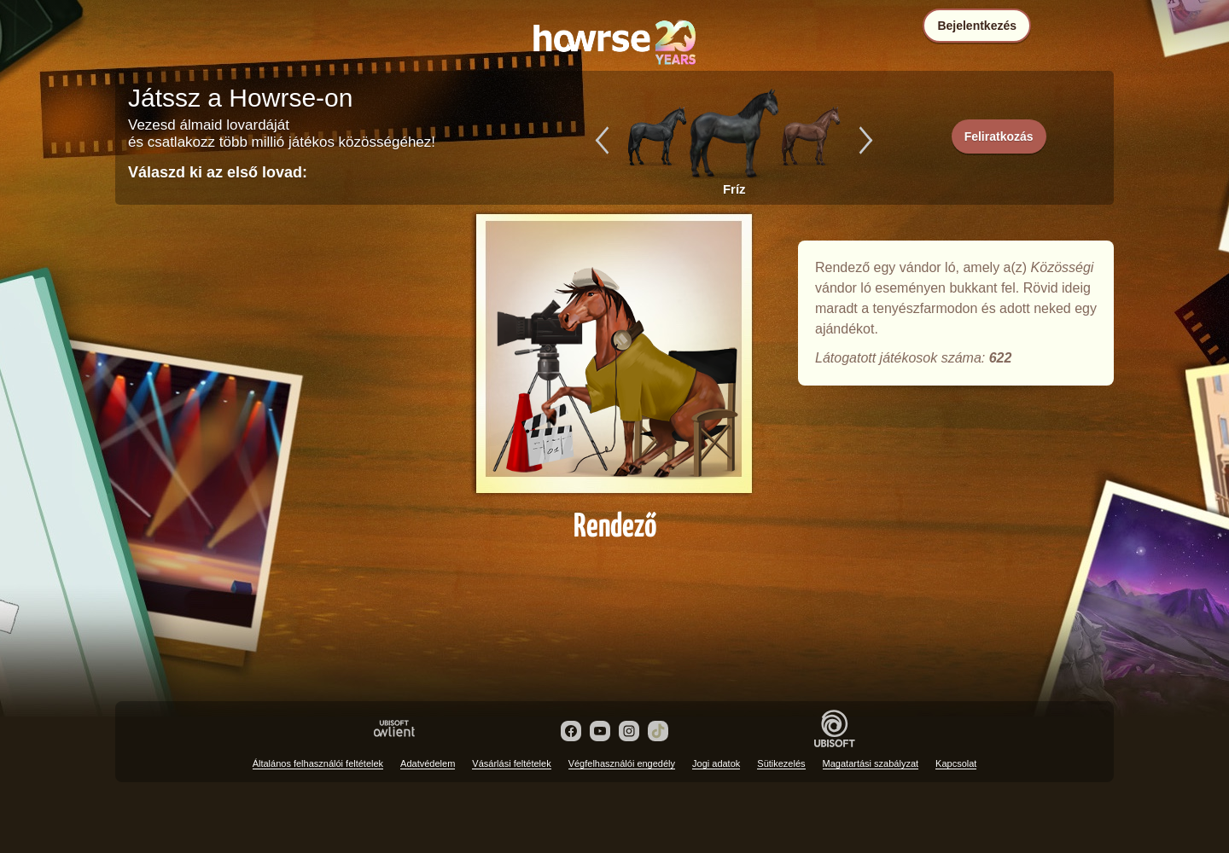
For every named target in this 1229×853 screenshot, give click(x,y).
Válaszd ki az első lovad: (217, 172)
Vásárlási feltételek (511, 763)
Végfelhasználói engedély (621, 763)
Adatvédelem (427, 763)
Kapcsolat (955, 763)
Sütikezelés (781, 763)
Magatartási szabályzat (871, 763)
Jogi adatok (716, 763)
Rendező (614, 368)
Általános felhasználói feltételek (318, 763)
